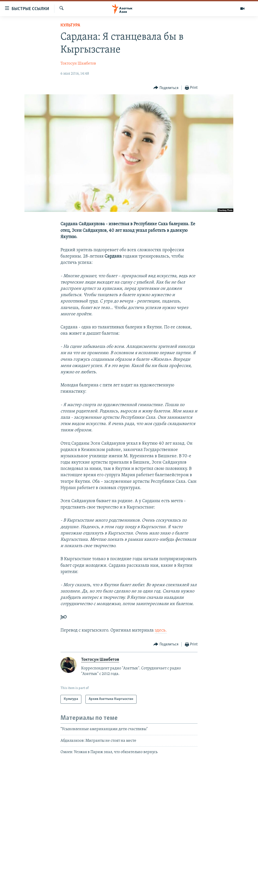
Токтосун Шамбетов (78, 64)
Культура (70, 25)
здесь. (161, 630)
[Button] (165, 87)
